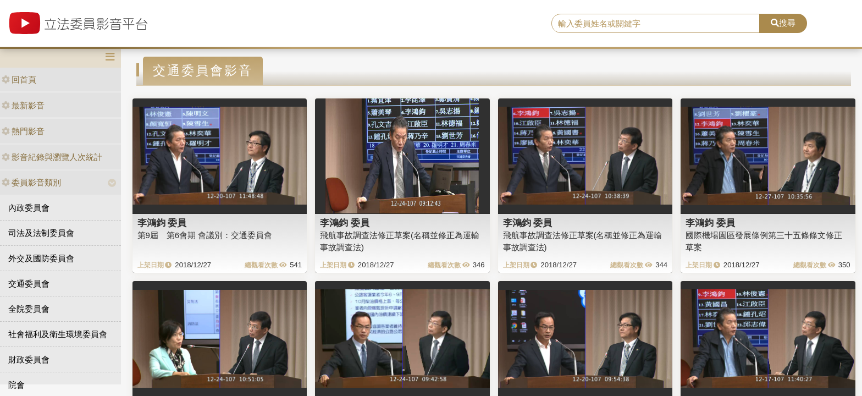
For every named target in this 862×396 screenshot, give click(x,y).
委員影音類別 (31, 182)
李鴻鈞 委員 (162, 223)
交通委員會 (28, 283)
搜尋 (783, 23)
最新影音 (23, 105)
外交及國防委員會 (41, 258)
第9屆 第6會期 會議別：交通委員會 (205, 235)
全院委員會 (28, 309)
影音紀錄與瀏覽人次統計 (52, 157)
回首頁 (19, 79)
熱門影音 (23, 131)
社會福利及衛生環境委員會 (57, 334)
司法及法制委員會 (41, 233)
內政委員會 (28, 207)
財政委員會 (28, 359)
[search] (655, 24)
